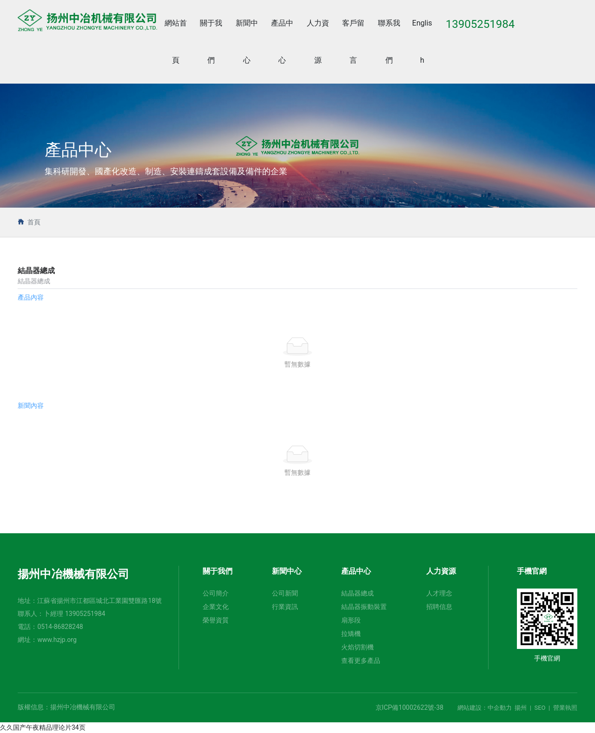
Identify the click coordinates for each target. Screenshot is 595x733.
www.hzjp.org (56, 639)
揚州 (521, 707)
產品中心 (78, 150)
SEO (539, 707)
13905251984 (85, 613)
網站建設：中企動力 (484, 707)
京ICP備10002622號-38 (409, 707)
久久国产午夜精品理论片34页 (43, 727)
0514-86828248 (60, 626)
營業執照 (565, 707)
